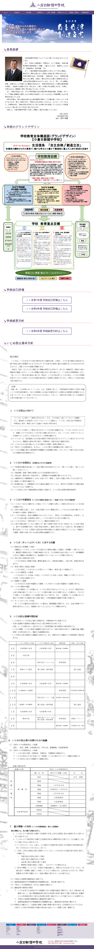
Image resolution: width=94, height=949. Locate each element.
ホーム (6, 12)
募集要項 (18, 926)
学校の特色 (8, 928)
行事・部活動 (51, 12)
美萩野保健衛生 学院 (60, 935)
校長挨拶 (8, 926)
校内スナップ (39, 931)
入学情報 (28, 12)
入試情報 (21, 924)
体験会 (17, 928)
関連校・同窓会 (74, 12)
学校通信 (38, 933)
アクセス (8, 933)
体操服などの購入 (72, 924)
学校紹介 (17, 12)
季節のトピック (62, 12)
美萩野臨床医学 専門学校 (60, 933)
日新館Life (40, 12)
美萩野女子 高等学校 (59, 927)
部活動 (38, 928)
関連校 (62, 924)
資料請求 (18, 934)
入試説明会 (18, 931)
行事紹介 (38, 926)
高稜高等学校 (59, 930)
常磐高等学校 (59, 929)
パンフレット (8, 934)
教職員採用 (85, 12)
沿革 (7, 931)
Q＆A (17, 933)
